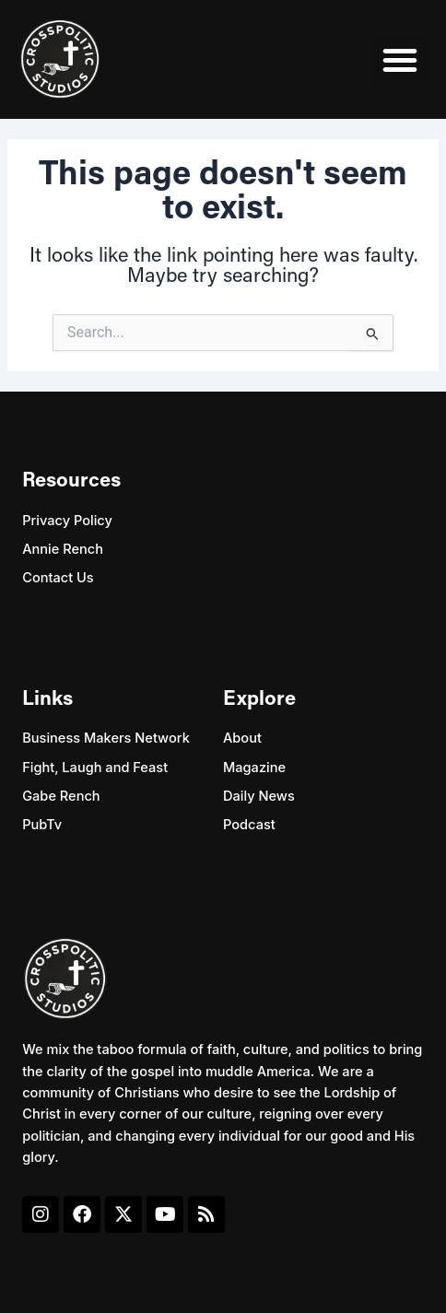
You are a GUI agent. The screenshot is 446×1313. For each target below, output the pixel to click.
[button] (400, 60)
